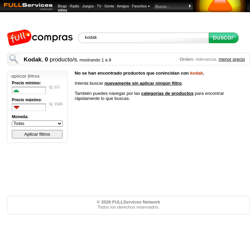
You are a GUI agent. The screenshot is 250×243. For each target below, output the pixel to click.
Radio (74, 6)
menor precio (232, 59)
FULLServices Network (136, 202)
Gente (109, 6)
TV (99, 6)
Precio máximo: (27, 100)
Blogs (62, 6)
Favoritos (139, 6)
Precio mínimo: (26, 83)
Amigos (123, 6)
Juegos (88, 6)
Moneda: (20, 116)
